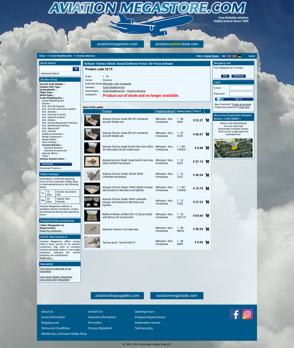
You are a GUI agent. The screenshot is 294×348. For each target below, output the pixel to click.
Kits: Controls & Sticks (54, 114)
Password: (219, 93)
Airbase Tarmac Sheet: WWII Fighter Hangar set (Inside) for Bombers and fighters (127, 189)
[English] (229, 56)
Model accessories (52, 134)
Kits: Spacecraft (50, 128)
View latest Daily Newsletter (55, 279)
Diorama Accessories (55, 150)
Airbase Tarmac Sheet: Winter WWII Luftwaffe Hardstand (122, 175)
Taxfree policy (144, 328)
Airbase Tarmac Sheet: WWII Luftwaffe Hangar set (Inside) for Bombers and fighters (124, 202)
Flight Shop (46, 92)
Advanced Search (50, 73)
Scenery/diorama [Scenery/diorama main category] (53, 147)
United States (212, 56)
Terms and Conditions (55, 328)
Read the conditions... (51, 230)
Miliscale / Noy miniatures (117, 83)
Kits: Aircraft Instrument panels (59, 109)
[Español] (234, 56)
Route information (53, 317)
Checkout (239, 76)
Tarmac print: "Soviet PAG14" (119, 242)
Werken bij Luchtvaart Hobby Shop (64, 333)
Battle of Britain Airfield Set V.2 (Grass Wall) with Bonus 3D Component (127, 216)
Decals (45, 103)
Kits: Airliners (49, 111)
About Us (47, 311)
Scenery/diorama (51, 145)
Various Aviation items (52, 159)
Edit (225, 76)
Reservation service (147, 322)
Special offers (49, 153)
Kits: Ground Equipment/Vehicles (59, 123)
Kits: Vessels (49, 131)
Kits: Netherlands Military (55, 125)
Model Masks (49, 139)
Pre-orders (95, 322)
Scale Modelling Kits (51, 98)
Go (76, 68)
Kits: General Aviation (53, 117)
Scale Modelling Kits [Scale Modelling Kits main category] (53, 100)
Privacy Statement (100, 328)
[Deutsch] (239, 56)
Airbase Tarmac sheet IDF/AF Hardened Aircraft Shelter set (125, 120)
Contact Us (95, 311)
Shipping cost (50, 322)
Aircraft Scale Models (51, 84)
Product (107, 111)
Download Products (50, 168)
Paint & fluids (49, 142)
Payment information (102, 317)
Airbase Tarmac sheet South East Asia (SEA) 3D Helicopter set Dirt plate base (127, 148)
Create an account (241, 104)
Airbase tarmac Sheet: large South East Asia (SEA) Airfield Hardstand (127, 162)
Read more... (46, 258)
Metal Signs (46, 95)
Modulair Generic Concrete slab (120, 229)
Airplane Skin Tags (50, 87)
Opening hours (144, 311)
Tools (45, 156)
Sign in (238, 99)
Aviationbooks (47, 89)
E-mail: (217, 88)
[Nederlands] (223, 56)
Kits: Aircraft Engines (53, 106)
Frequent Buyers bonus (150, 317)
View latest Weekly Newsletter (56, 277)
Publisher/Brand (165, 111)
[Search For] (56, 68)
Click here (244, 107)
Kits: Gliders (48, 120)
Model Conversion (51, 136)
